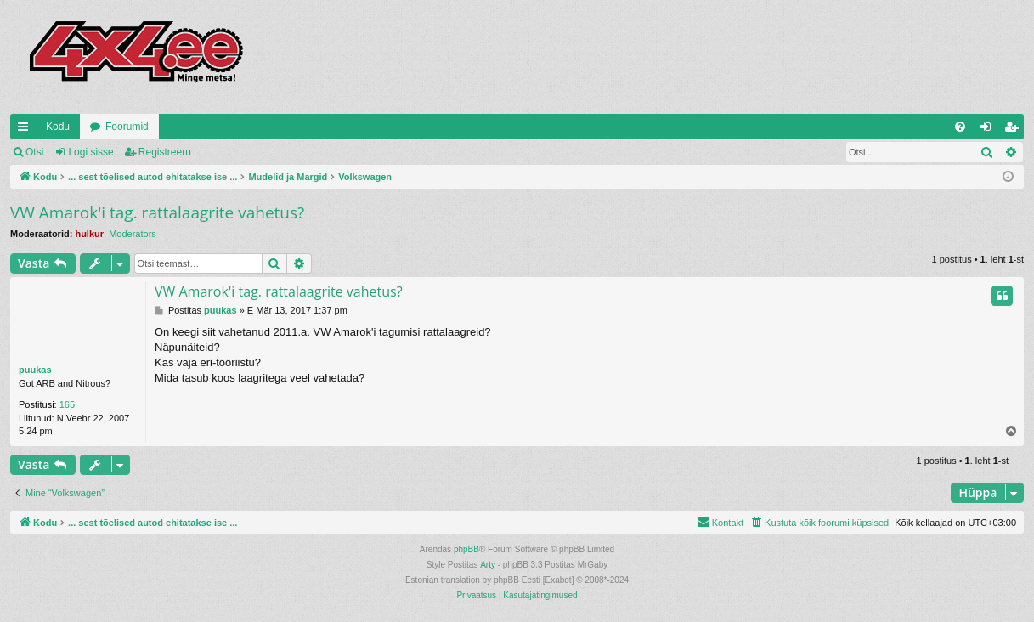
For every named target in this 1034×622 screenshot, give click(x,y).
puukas (35, 370)
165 (67, 404)
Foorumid (127, 127)
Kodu (58, 127)
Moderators (132, 234)
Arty (487, 564)
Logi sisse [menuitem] (989, 130)
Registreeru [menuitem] (1015, 130)
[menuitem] (960, 126)
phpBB (466, 549)
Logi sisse (90, 152)
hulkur (89, 234)
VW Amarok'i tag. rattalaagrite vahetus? (157, 212)
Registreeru (164, 152)
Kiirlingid (26, 130)
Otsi (34, 152)
